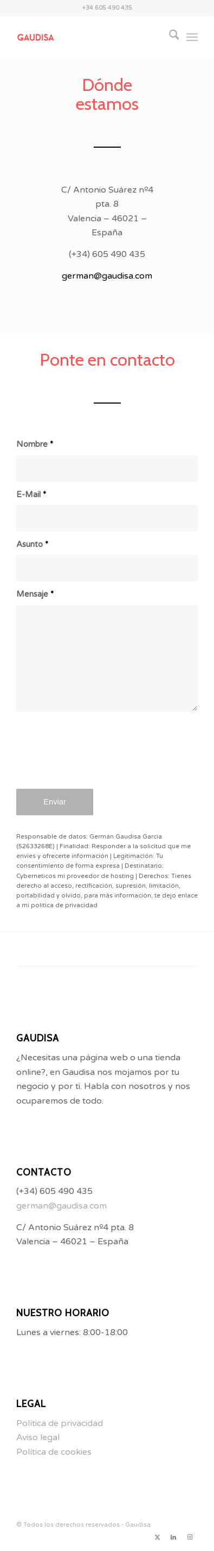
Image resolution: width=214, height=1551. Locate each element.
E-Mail (31, 494)
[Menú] (192, 37)
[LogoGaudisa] (89, 37)
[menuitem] (168, 37)
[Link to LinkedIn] (173, 1537)
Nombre (34, 444)
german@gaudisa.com (107, 275)
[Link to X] (157, 1537)
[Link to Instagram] (189, 1537)
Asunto (32, 544)
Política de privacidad (59, 1423)
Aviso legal (38, 1437)
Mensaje (35, 594)
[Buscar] (168, 37)
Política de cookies (54, 1452)
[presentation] (98, 757)
